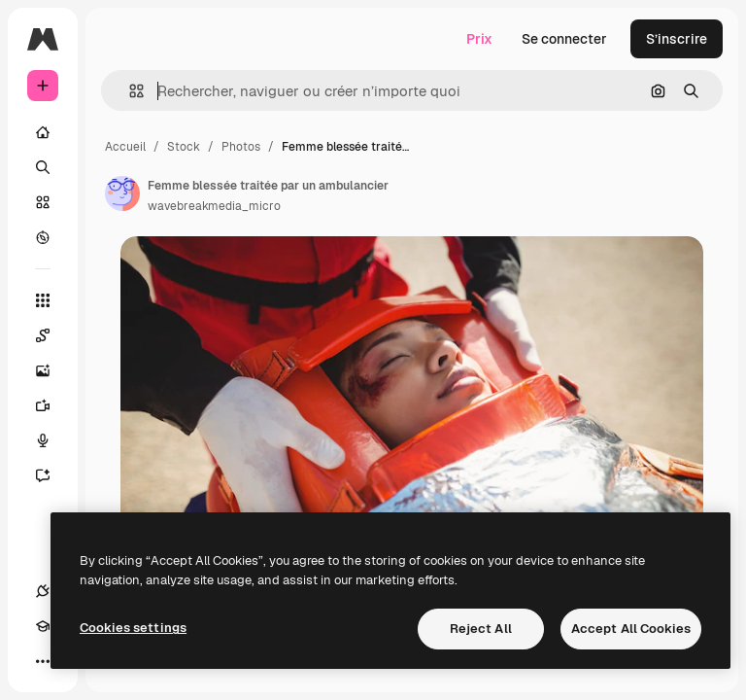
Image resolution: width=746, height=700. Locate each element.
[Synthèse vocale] (42, 440)
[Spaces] (42, 335)
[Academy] (42, 626)
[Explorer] (42, 237)
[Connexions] (42, 591)
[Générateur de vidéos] (42, 405)
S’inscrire (676, 39)
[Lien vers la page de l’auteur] (122, 193)
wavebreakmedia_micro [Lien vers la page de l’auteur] (214, 206)
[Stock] (42, 202)
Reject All (481, 628)
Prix (479, 39)
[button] (128, 91)
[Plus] (42, 661)
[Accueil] (42, 132)
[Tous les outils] (42, 300)
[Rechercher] (42, 167)
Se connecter (564, 39)
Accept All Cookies (631, 628)
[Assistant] (42, 475)
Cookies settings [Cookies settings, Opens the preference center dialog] (133, 627)
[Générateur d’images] (42, 370)
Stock (183, 147)
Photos (240, 147)
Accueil (125, 147)
